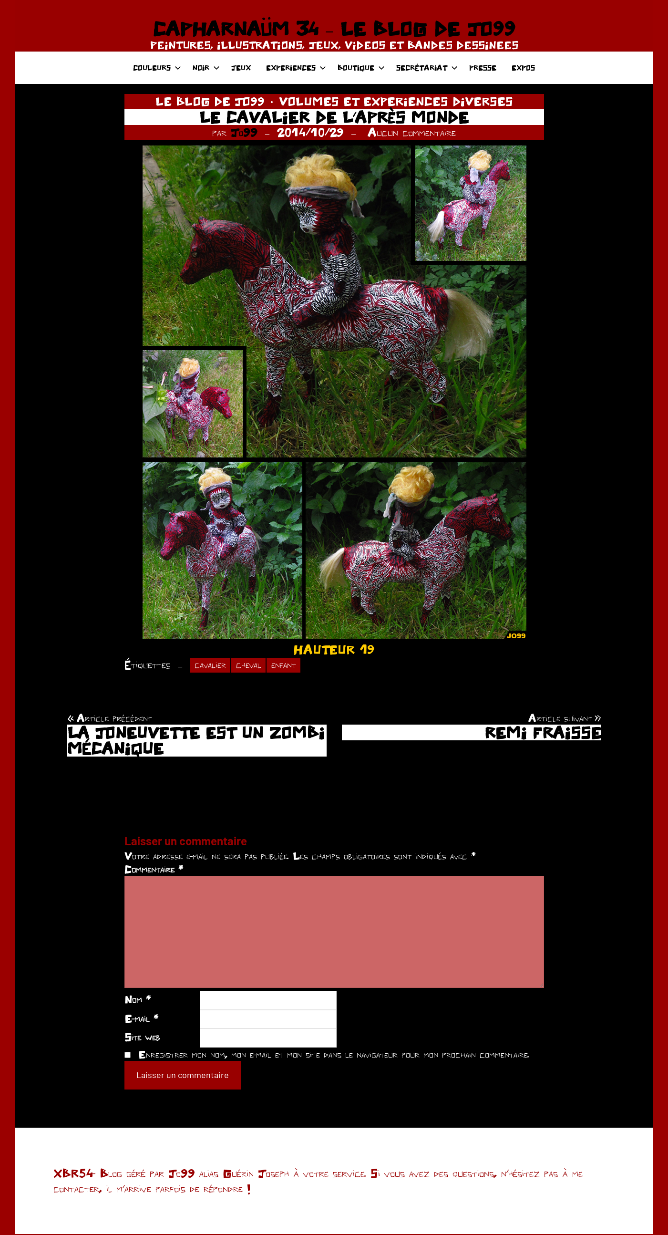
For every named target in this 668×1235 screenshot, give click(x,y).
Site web (142, 1038)
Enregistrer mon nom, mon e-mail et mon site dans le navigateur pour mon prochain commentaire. (333, 1055)
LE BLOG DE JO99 (210, 101)
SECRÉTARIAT (427, 67)
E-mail (141, 1019)
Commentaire (153, 870)
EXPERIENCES (296, 67)
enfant (291, 665)
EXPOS (523, 67)
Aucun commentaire (412, 132)
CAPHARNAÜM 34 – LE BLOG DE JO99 (334, 28)
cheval (253, 665)
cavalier (211, 665)
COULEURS (157, 67)
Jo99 (244, 132)
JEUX (241, 67)
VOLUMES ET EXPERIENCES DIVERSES (396, 101)
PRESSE (482, 67)
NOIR (206, 67)
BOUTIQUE (361, 67)
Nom (137, 1000)
